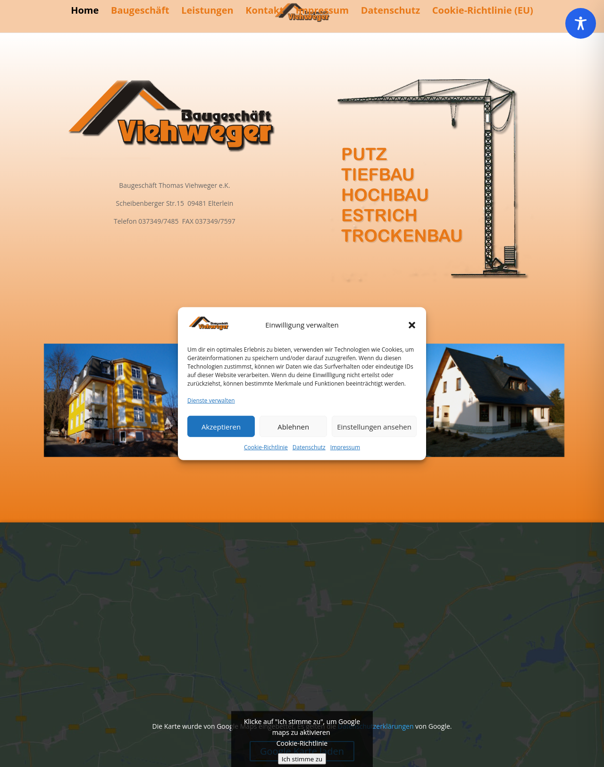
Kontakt (264, 12)
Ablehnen (293, 426)
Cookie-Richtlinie (266, 447)
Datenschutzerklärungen (376, 726)
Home (85, 12)
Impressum (345, 447)
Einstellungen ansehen (374, 426)
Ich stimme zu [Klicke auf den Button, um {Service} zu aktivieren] (302, 758)
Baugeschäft (140, 12)
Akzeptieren (221, 426)
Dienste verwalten (211, 400)
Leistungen (207, 12)
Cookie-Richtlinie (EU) (482, 12)
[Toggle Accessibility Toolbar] (580, 23)
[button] (412, 325)
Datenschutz (309, 447)
